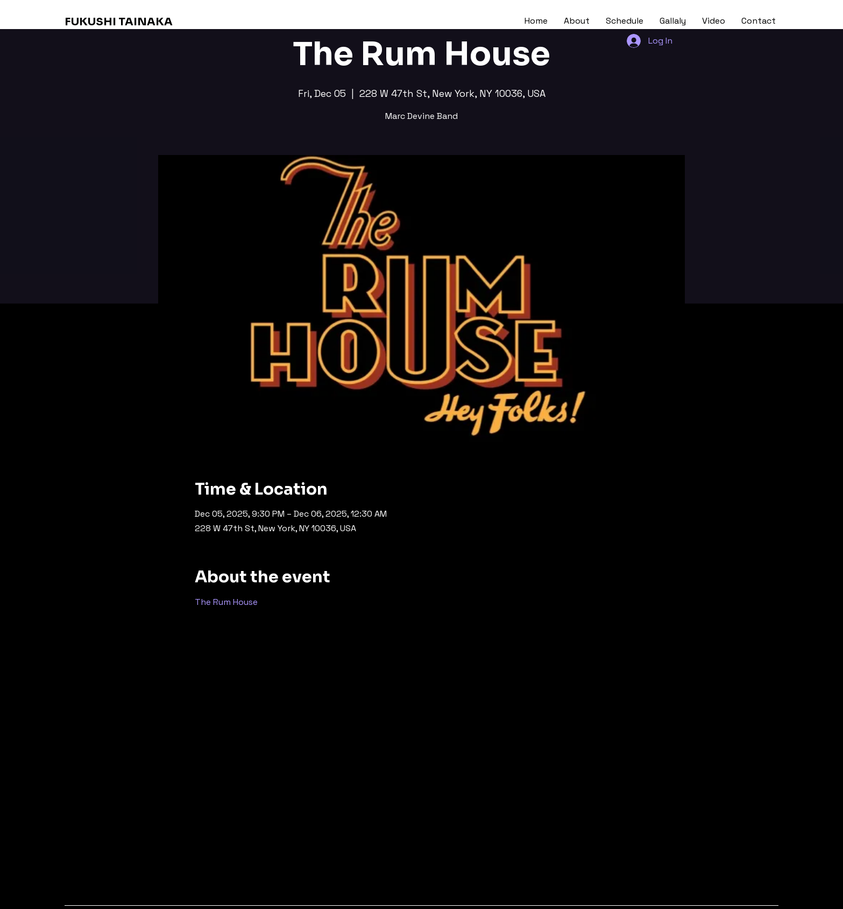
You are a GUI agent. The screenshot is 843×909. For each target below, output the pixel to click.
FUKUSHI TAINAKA (119, 22)
